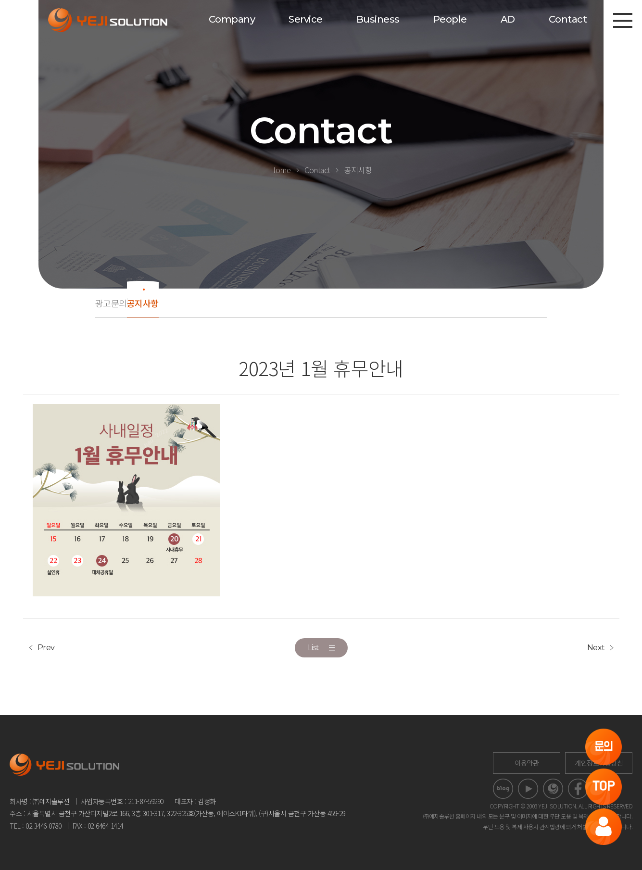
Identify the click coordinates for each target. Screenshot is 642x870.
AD (508, 19)
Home (280, 170)
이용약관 (527, 763)
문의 (603, 747)
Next (596, 647)
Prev (46, 647)
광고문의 (111, 303)
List (321, 647)
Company (232, 19)
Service (306, 19)
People (450, 19)
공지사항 (358, 170)
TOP (603, 787)
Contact (568, 19)
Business (378, 19)
